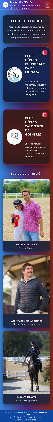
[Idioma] (47, 5)
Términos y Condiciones (26, 420)
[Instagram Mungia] (44, 52)
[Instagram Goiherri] (44, 114)
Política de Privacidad (32, 417)
